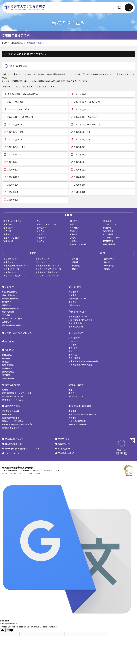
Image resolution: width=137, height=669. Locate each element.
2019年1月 (12, 199)
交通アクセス (62, 439)
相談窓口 (6, 305)
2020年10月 (13, 177)
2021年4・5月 (81, 154)
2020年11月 (80, 169)
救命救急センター (11, 259)
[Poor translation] (9, 630)
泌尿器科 (107, 221)
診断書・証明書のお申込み (13, 325)
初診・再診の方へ (9, 292)
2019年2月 (79, 192)
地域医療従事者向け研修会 (80, 320)
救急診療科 (108, 231)
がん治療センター (10, 272)
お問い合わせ (62, 448)
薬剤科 (75, 259)
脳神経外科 (42, 227)
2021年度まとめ (15, 139)
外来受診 (9, 286)
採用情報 (9, 350)
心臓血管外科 (43, 234)
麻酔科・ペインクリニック (47, 224)
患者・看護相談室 (18, 65)
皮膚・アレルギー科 (78, 244)
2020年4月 (12, 192)
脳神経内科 (75, 221)
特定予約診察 (8, 312)
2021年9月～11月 (16, 147)
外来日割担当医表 (10, 298)
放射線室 (76, 265)
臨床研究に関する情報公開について (21, 448)
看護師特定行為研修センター (48, 272)
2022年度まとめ (15, 124)
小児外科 (74, 241)
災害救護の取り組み (11, 417)
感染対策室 (109, 265)
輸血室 (107, 262)
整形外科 (41, 231)
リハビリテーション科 (112, 237)
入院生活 (72, 295)
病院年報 (72, 417)
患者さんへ (7, 302)
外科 (39, 221)
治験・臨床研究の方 (76, 323)
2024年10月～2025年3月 (87, 101)
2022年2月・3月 (82, 139)
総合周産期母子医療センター (15, 265)
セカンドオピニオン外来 (12, 318)
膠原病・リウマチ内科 (12, 221)
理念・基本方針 (74, 338)
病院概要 (72, 344)
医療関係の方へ (79, 311)
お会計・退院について (77, 298)
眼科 (72, 224)
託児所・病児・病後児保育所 (18, 332)
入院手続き (73, 292)
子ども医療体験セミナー (12, 396)
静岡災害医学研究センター (48, 269)
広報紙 (5, 389)
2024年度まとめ (15, 101)
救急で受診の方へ (10, 295)
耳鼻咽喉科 (75, 227)
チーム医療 (7, 414)
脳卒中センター (11, 269)
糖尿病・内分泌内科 (11, 237)
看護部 (107, 269)
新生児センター (10, 262)
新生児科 (74, 234)
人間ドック (6, 322)
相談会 (71, 393)
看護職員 (7, 368)
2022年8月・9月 (15, 132)
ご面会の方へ (74, 305)
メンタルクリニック (111, 224)
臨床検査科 (108, 241)
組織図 (72, 354)
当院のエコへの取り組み (12, 421)
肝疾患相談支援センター (47, 265)
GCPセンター (41, 262)
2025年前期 (80, 94)
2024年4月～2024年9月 (19, 109)
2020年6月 (12, 184)
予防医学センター (43, 259)
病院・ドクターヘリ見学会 (13, 399)
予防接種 (6, 315)
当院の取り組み (16, 43)
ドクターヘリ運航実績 (77, 424)
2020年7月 (79, 177)
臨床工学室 (109, 259)
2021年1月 (79, 162)
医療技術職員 (8, 371)
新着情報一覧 (63, 444)
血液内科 (7, 231)
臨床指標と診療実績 (81, 406)
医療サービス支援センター (14, 275)
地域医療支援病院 (76, 326)
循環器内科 (8, 241)
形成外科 (41, 241)
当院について (77, 332)
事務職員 (6, 375)
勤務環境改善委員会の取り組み (17, 424)
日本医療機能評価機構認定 (80, 364)
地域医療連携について (78, 316)
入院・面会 (76, 286)
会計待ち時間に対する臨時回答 (22, 94)
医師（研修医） (8, 365)
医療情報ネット (64, 453)
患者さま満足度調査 (12, 427)
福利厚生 (6, 358)
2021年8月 (79, 147)
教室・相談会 (77, 384)
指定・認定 (72, 348)
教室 (70, 389)
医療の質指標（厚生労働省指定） (82, 414)
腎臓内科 (7, 234)
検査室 (75, 269)
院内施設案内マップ (12, 439)
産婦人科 (74, 231)
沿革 (70, 351)
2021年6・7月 (14, 154)
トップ (4, 43)
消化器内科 (8, 224)
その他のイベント (75, 396)
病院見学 (6, 361)
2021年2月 (12, 162)
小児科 (73, 237)
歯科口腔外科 (109, 244)
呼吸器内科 (8, 227)
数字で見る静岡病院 (77, 421)
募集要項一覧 (8, 378)
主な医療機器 (74, 358)
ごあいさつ (73, 341)
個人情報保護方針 (12, 444)
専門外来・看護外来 (10, 308)
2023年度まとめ (82, 109)
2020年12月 (13, 169)
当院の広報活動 (12, 384)
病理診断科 (108, 234)
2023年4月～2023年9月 (86, 116)
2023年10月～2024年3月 (20, 116)
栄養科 (75, 262)
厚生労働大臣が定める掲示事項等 (83, 361)
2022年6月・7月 (82, 132)
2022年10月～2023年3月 (87, 124)
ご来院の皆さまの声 (10, 411)
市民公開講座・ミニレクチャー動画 (16, 393)
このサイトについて (12, 453)
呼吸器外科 (42, 237)
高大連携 (9, 341)
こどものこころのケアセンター (48, 275)
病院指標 (72, 411)
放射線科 (107, 227)
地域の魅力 (7, 355)
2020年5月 (79, 184)
